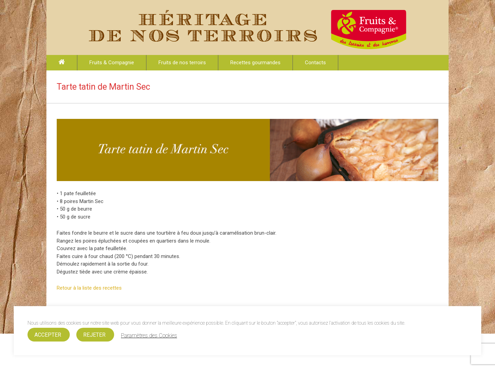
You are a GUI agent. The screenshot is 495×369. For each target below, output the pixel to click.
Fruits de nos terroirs (182, 62)
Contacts (315, 62)
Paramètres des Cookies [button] (149, 336)
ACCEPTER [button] (47, 335)
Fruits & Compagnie (111, 62)
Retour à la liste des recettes (89, 288)
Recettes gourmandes (255, 62)
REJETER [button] (94, 335)
